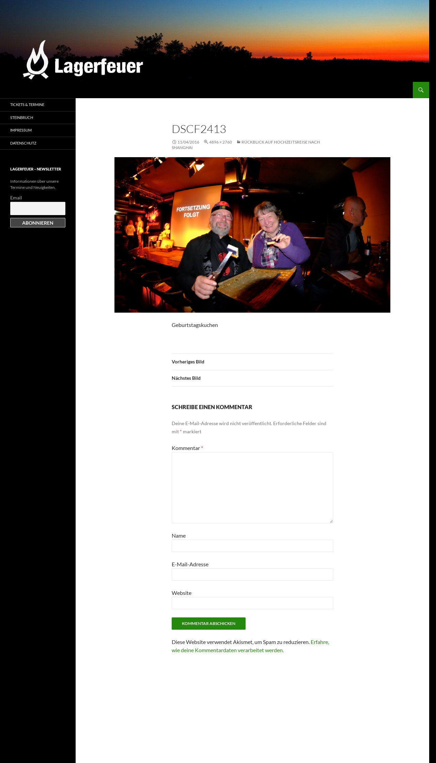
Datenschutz (23, 143)
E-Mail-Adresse (190, 564)
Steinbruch (21, 117)
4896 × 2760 (220, 142)
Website (181, 592)
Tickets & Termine (27, 104)
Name (179, 535)
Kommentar (187, 448)
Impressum (21, 130)
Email (16, 197)
